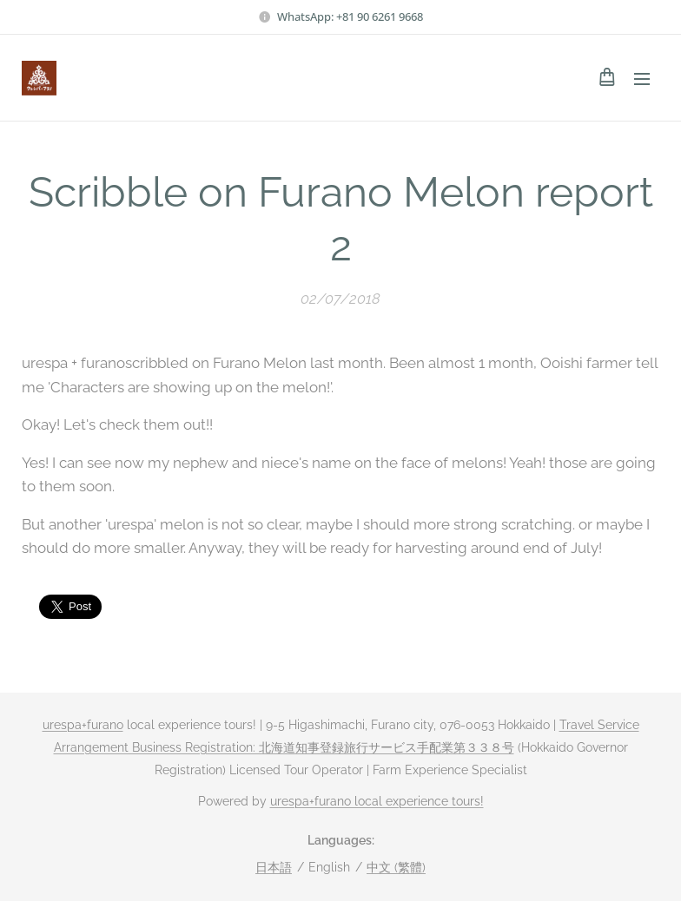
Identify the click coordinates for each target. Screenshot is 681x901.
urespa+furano (83, 725)
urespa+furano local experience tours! (377, 801)
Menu (642, 79)
